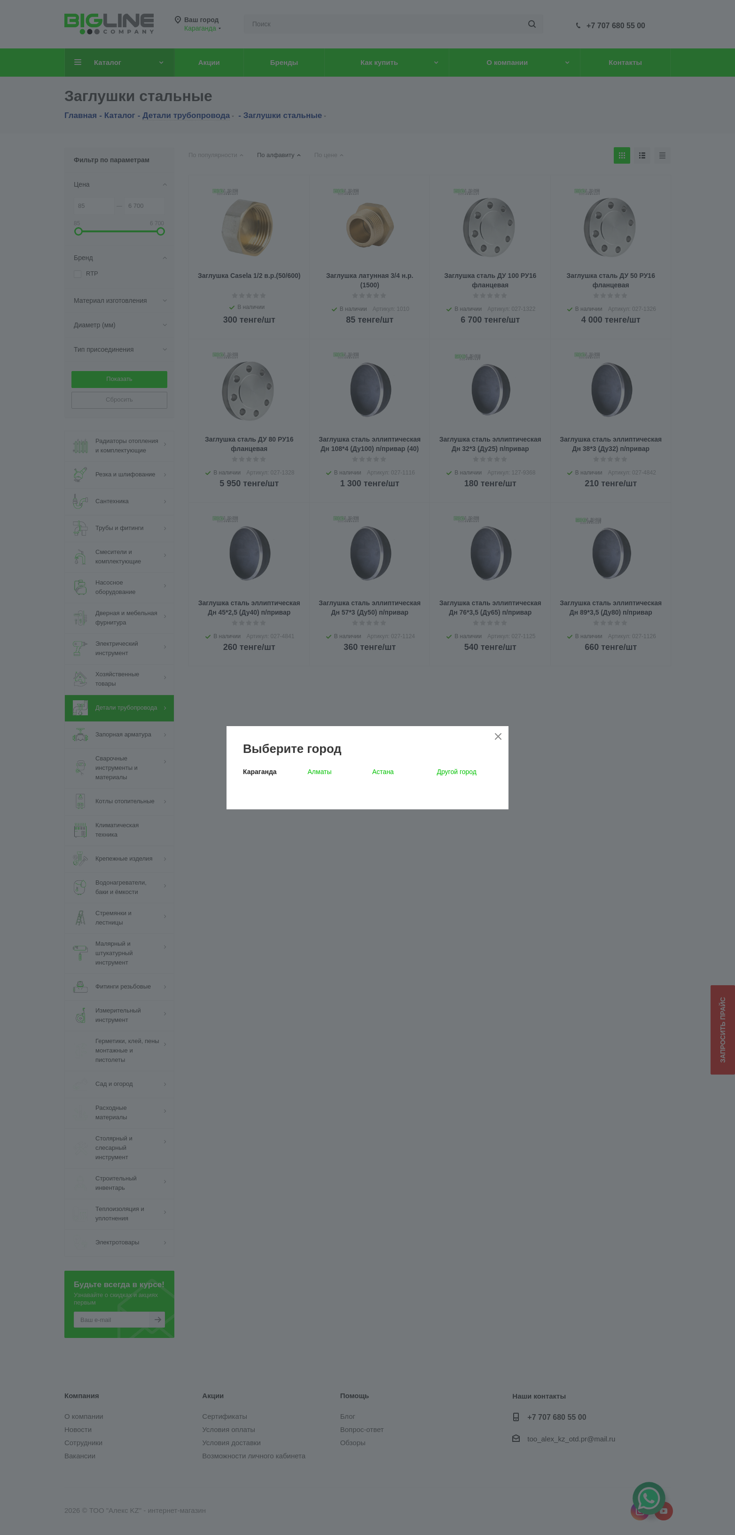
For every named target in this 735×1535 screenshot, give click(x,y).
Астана (383, 771)
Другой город (457, 771)
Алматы (320, 771)
